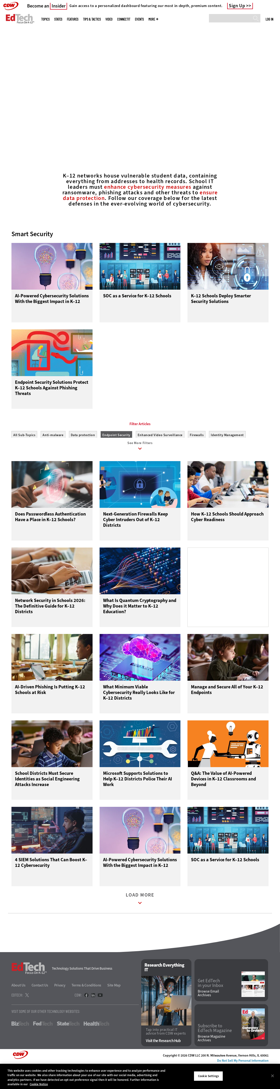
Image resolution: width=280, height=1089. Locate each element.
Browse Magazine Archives (211, 1062)
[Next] (270, 70)
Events (139, 19)
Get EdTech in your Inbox (210, 1006)
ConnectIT (123, 19)
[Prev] (10, 70)
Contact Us (40, 1008)
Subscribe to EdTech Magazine (215, 1052)
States (58, 19)
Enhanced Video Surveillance (160, 456)
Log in (269, 19)
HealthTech (96, 1047)
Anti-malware (53, 456)
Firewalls (197, 456)
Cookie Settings (208, 1076)
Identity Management (227, 456)
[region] (140, 1076)
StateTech (68, 1047)
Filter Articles (140, 445)
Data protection (83, 456)
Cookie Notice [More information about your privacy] (39, 1084)
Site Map (114, 1008)
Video (108, 19)
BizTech (20, 1047)
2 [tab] (143, 140)
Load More (140, 923)
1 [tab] (135, 140)
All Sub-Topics (24, 456)
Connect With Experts (52, 118)
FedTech (43, 1047)
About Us (18, 1008)
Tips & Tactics (92, 19)
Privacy (59, 1008)
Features (72, 19)
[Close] (272, 1076)
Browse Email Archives (208, 1017)
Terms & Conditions (86, 1008)
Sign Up (237, 6)
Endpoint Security (116, 456)
